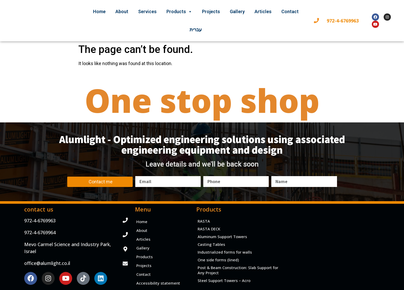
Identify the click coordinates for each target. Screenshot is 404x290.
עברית (196, 29)
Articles (263, 11)
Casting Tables (211, 244)
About (121, 11)
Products (179, 11)
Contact (290, 11)
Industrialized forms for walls (225, 252)
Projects (211, 11)
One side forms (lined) (218, 259)
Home (99, 11)
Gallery (237, 11)
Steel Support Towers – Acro (224, 280)
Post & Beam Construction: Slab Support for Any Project (238, 270)
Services (147, 11)
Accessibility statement (158, 283)
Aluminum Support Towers (222, 236)
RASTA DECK (209, 228)
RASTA (204, 221)
